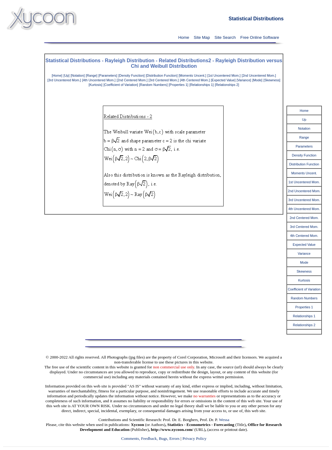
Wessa (224, 419)
